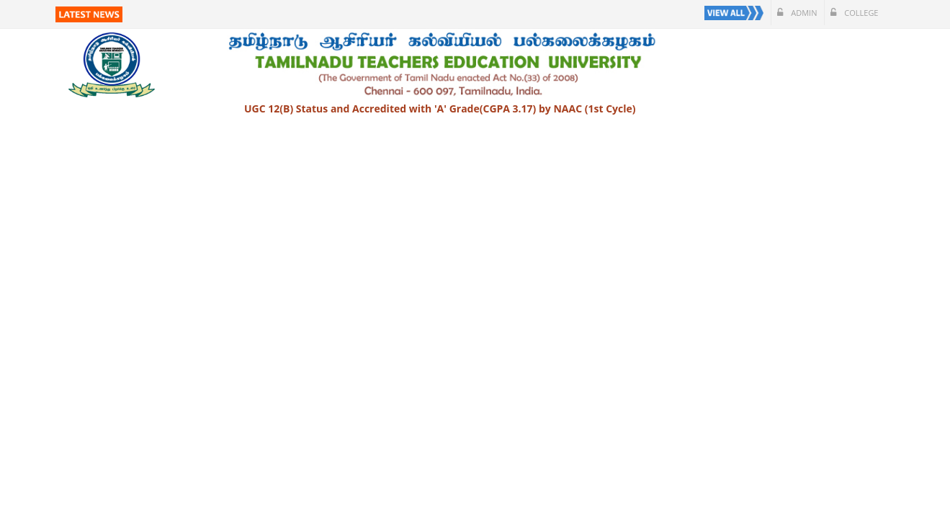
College (854, 12)
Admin (797, 12)
